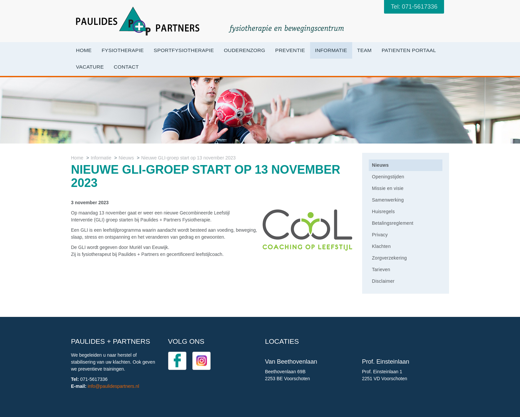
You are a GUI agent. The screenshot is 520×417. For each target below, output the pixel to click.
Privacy (380, 234)
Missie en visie (388, 188)
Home (84, 50)
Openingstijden (388, 176)
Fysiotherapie (122, 50)
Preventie (290, 50)
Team (364, 50)
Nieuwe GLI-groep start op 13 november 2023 (188, 157)
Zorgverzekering (389, 258)
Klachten (381, 246)
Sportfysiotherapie (184, 50)
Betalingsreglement (393, 223)
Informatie (331, 50)
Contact (126, 67)
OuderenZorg (244, 50)
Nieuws (126, 157)
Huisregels (383, 211)
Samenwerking (388, 200)
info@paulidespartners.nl (113, 386)
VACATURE (90, 67)
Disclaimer (383, 281)
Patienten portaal (409, 50)
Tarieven (381, 269)
